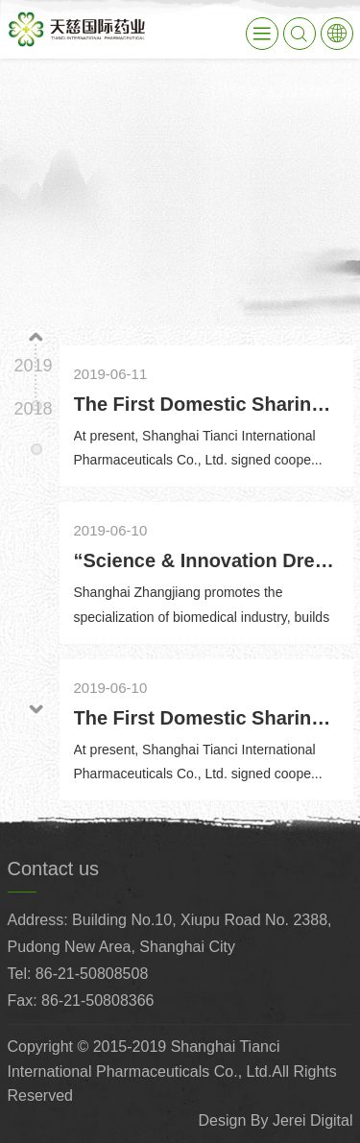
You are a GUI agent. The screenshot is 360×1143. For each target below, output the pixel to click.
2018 (32, 408)
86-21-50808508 (92, 973)
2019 (32, 365)
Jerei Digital (313, 1120)
